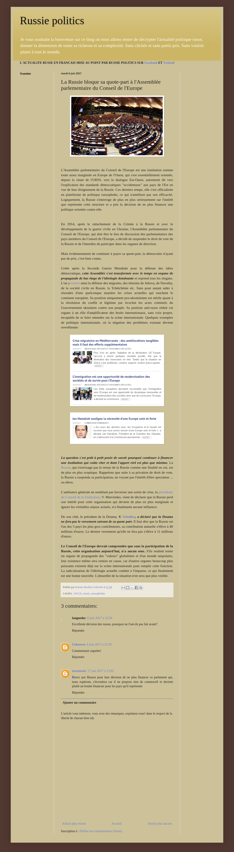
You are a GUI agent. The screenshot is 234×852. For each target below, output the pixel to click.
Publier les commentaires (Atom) (101, 831)
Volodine (128, 517)
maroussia (79, 671)
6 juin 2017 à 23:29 (99, 644)
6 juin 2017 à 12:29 (99, 618)
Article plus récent (74, 823)
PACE (77, 593)
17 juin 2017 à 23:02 (100, 671)
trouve (76, 283)
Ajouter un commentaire (79, 702)
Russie (65, 467)
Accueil (117, 823)
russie (86, 593)
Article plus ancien (160, 823)
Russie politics (52, 20)
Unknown (78, 644)
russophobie (98, 593)
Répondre (78, 630)
